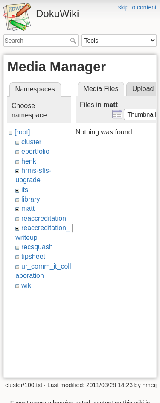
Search (74, 41)
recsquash (37, 247)
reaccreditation (43, 218)
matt (28, 208)
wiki (27, 285)
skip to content (137, 7)
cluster (31, 142)
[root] (22, 132)
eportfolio (35, 151)
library (30, 199)
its (24, 189)
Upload (143, 88)
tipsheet (33, 256)
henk (28, 161)
